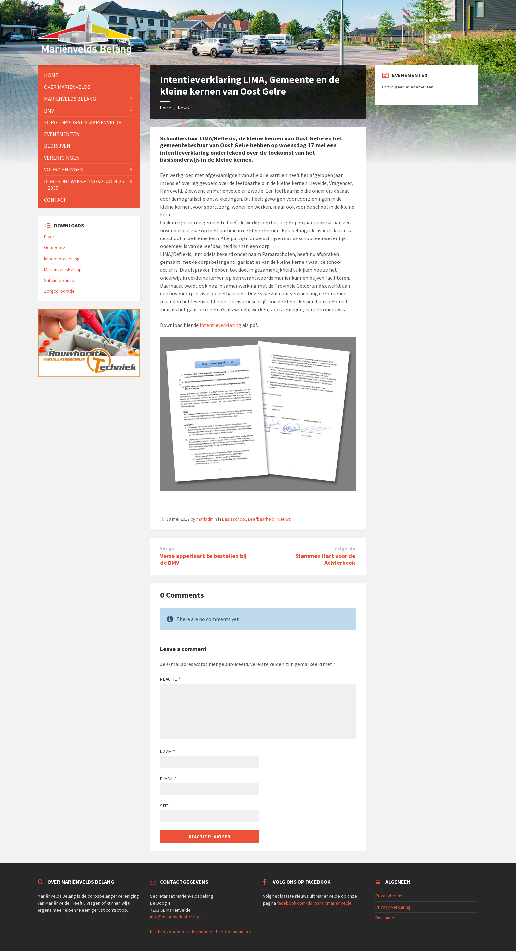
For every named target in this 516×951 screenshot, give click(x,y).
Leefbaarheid (261, 519)
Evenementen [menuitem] (62, 134)
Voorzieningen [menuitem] (64, 169)
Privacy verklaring (393, 907)
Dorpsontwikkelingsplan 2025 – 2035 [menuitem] (84, 184)
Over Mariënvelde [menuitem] (67, 87)
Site (164, 806)
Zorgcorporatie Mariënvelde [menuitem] (82, 122)
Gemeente (54, 247)
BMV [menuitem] (49, 110)
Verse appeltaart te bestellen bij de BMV (203, 559)
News (183, 108)
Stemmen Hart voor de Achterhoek (325, 559)
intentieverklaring (220, 325)
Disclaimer (385, 918)
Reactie (170, 679)
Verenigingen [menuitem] (62, 157)
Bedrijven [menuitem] (57, 145)
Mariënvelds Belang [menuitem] (70, 98)
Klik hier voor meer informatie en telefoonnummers (200, 932)
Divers (50, 236)
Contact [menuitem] (55, 199)
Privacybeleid (388, 896)
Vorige (167, 548)
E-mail (168, 779)
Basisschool (234, 519)
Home (165, 108)
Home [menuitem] (51, 75)
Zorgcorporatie (59, 291)
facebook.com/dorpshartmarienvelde (314, 903)
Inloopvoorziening (62, 259)
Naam (167, 752)
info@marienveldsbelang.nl (177, 917)
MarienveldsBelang (63, 269)
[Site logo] (87, 52)
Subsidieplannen (60, 280)
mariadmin (206, 519)
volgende (345, 548)
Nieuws (284, 519)
